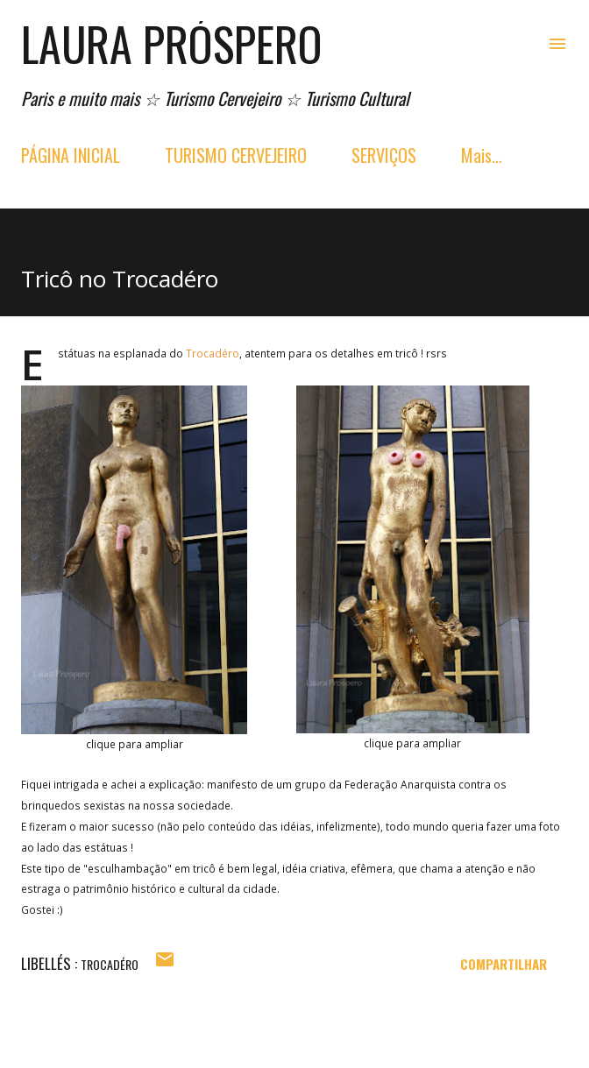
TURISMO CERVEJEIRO (236, 155)
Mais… (481, 155)
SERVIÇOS (383, 155)
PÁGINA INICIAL (70, 155)
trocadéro (109, 964)
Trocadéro (212, 353)
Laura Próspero (172, 43)
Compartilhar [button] (503, 963)
